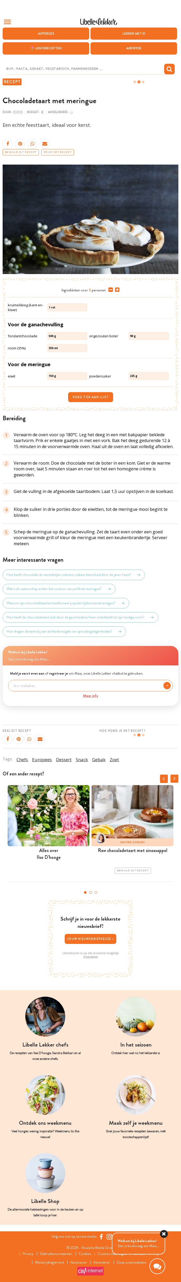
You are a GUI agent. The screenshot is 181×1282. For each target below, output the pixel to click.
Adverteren (101, 1262)
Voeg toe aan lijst (91, 397)
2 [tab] (90, 892)
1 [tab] (85, 892)
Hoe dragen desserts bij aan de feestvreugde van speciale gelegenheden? (64, 631)
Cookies (85, 1253)
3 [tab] (95, 892)
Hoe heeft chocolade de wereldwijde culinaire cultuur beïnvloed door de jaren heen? (74, 575)
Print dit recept (58, 152)
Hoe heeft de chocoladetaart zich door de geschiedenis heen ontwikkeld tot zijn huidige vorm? (80, 617)
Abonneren (78, 1262)
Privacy (28, 1253)
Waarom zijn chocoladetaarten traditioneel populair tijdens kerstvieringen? (66, 603)
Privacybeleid (90, 956)
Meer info (90, 695)
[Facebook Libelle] (101, 1236)
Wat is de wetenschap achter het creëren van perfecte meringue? (59, 589)
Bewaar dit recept (21, 152)
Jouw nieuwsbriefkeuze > (90, 939)
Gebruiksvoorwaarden (56, 1253)
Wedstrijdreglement (49, 1262)
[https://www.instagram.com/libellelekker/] (109, 1236)
